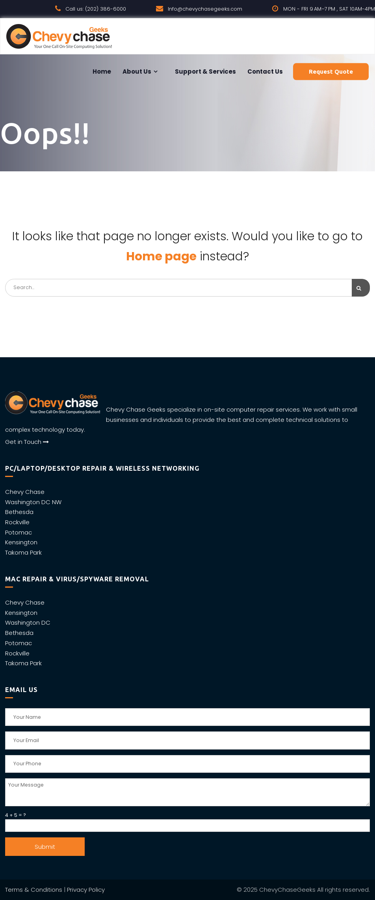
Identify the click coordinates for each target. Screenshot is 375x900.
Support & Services (205, 71)
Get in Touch (27, 442)
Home (101, 71)
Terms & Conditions (33, 889)
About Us (136, 71)
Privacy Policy (86, 889)
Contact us (264, 71)
